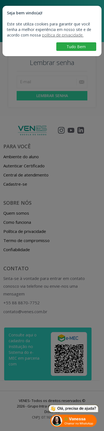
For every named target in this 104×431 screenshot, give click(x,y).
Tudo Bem (76, 46)
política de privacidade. (62, 35)
